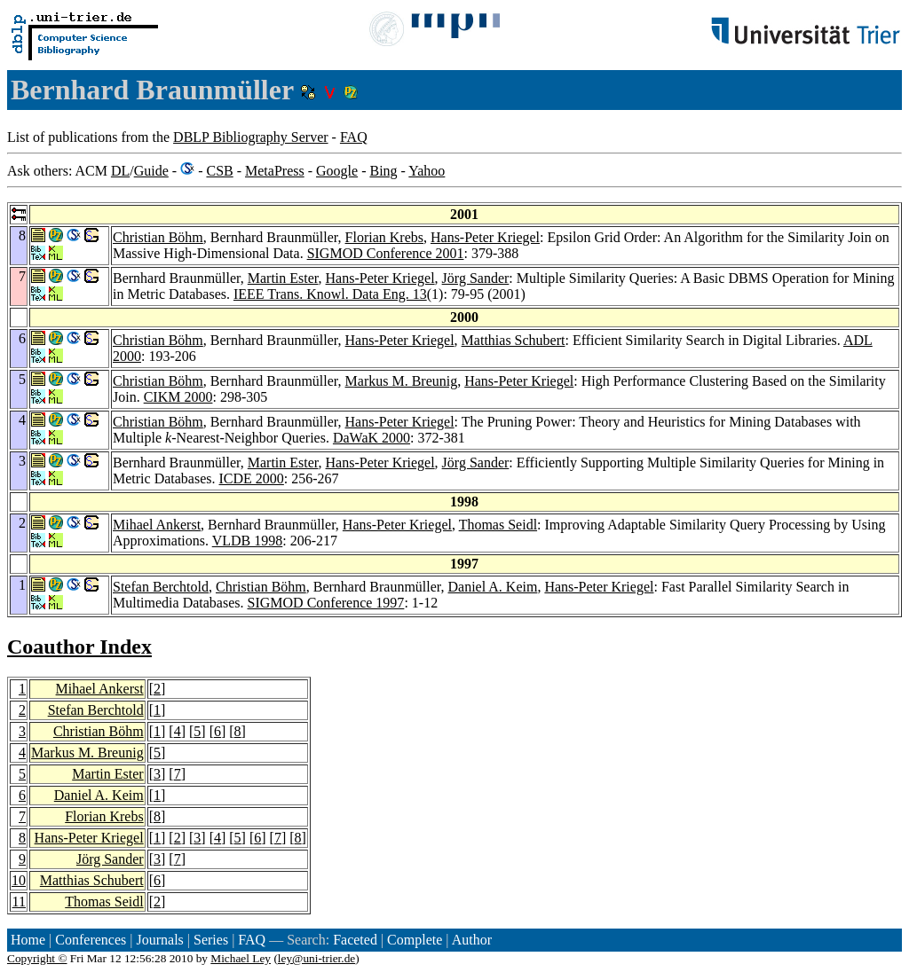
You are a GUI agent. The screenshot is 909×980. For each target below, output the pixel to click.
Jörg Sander (476, 278)
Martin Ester (283, 278)
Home (28, 939)
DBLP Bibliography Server (250, 137)
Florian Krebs (384, 237)
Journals (159, 939)
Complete (414, 939)
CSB (219, 170)
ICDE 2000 (251, 478)
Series (211, 939)
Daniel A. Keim (493, 586)
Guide (151, 170)
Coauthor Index (79, 646)
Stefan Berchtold (161, 586)
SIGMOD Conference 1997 (326, 602)
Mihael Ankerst (157, 524)
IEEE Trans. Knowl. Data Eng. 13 (330, 294)
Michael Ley (240, 958)
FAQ (354, 137)
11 (19, 901)
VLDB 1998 (247, 540)
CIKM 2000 (178, 396)
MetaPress (274, 170)
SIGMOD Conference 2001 (385, 253)
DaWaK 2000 (371, 437)
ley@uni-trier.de (316, 958)
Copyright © (37, 958)
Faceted (355, 939)
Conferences (90, 939)
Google (337, 170)
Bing (383, 170)
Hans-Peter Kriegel (485, 237)
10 (19, 880)
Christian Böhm (158, 237)
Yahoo (426, 170)
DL (120, 170)
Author (472, 939)
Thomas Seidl (498, 524)
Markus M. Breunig (401, 380)
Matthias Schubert (513, 340)
